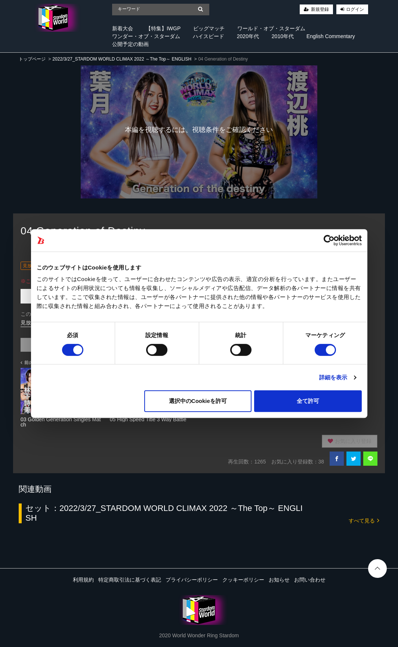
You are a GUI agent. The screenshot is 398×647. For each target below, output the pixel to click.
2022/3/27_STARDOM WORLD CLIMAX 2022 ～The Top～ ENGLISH (121, 59)
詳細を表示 (333, 377)
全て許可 (308, 401)
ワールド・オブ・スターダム (271, 28)
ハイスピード (208, 36)
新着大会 (122, 28)
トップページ (32, 59)
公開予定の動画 (130, 44)
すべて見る (364, 520)
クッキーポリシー (243, 580)
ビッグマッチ (209, 28)
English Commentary (330, 36)
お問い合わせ (310, 580)
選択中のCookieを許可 (198, 401)
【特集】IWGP (163, 28)
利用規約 (83, 580)
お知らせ (279, 580)
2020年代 (248, 36)
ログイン (355, 9)
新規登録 (320, 9)
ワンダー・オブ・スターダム (146, 36)
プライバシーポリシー (192, 580)
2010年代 (283, 36)
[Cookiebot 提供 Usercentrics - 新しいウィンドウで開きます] (329, 240)
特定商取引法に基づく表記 (129, 580)
